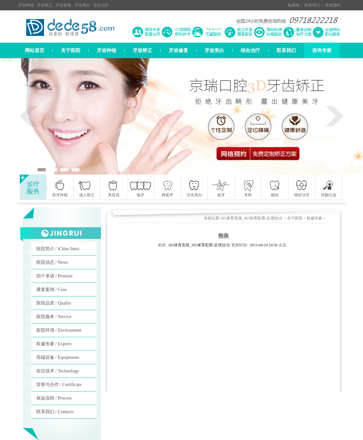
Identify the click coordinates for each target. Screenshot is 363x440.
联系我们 (312, 5)
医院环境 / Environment (59, 330)
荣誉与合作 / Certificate (59, 384)
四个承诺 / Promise (54, 276)
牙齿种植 (26, 5)
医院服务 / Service (54, 316)
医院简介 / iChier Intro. (58, 248)
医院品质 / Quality (54, 303)
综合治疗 (101, 5)
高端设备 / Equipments (58, 357)
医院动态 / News (52, 262)
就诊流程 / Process (54, 398)
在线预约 (333, 5)
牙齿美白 (82, 5)
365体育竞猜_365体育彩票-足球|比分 (252, 218)
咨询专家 (322, 50)
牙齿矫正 (44, 5)
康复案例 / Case (51, 289)
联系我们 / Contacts (55, 411)
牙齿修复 (63, 5)
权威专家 (314, 218)
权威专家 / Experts (54, 343)
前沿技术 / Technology (57, 371)
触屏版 (294, 5)
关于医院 (70, 50)
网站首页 (34, 50)
